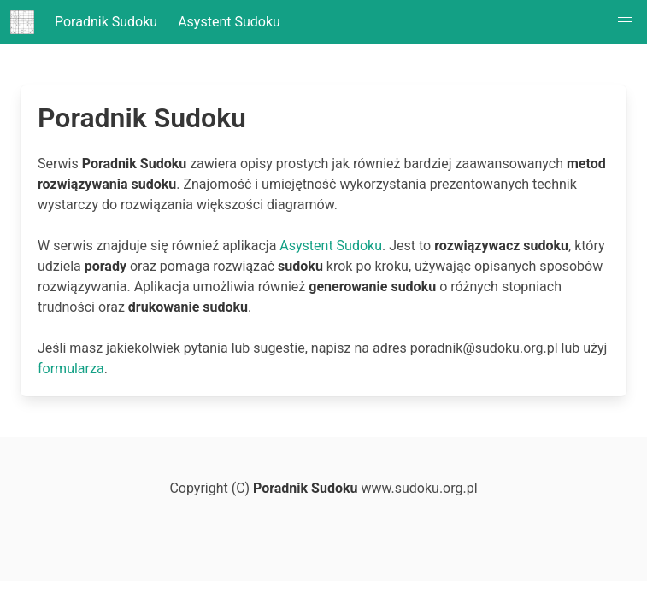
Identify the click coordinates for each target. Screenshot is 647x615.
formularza (71, 368)
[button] (625, 22)
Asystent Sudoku (229, 22)
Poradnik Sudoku (83, 22)
